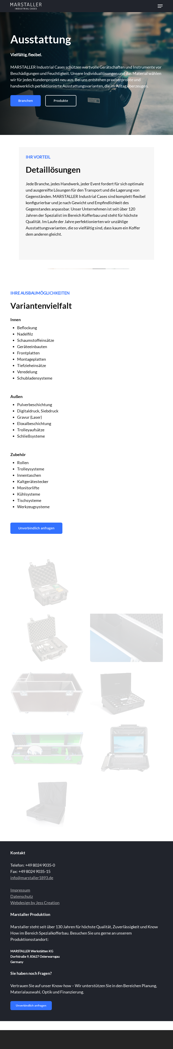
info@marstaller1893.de (31, 877)
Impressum (20, 890)
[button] (160, 6)
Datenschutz (21, 896)
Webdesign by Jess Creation (34, 902)
